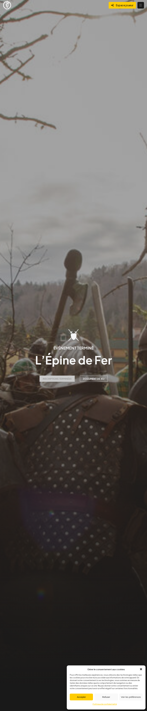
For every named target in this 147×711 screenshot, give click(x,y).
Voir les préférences (131, 697)
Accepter (81, 697)
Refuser (106, 697)
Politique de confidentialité (105, 704)
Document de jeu (93, 378)
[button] (141, 669)
